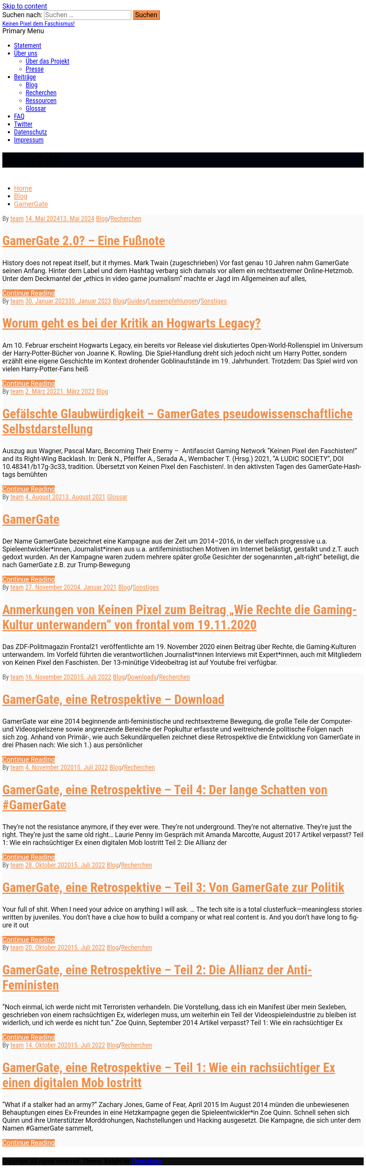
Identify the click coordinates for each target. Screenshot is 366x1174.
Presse (35, 69)
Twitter (23, 124)
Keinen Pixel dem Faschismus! (38, 23)
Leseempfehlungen (173, 301)
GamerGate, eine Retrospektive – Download (113, 699)
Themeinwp (146, 1161)
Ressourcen (41, 101)
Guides (136, 301)
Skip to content (24, 6)
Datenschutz (30, 132)
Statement (27, 46)
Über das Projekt (47, 61)
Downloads (142, 677)
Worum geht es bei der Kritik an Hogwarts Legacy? (131, 323)
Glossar (36, 109)
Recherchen (41, 93)
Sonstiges (214, 301)
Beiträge (25, 77)
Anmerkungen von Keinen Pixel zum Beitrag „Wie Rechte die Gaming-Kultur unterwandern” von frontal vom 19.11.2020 (179, 617)
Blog (32, 85)
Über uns (25, 53)
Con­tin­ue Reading (28, 293)
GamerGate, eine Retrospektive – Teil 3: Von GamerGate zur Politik (173, 887)
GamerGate (30, 519)
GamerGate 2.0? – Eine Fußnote (83, 240)
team (17, 219)
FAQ (19, 116)
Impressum (28, 140)
